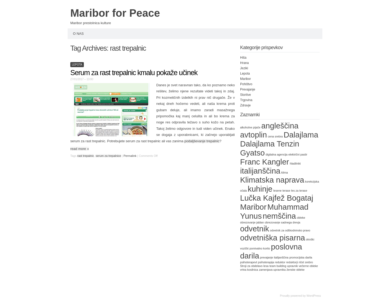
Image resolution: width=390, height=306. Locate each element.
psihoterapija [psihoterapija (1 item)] (266, 262)
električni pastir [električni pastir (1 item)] (297, 154)
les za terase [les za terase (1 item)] (299, 190)
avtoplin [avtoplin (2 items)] (253, 134)
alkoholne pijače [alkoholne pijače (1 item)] (250, 127)
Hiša (243, 57)
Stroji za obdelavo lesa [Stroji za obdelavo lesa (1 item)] (254, 266)
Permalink (129, 155)
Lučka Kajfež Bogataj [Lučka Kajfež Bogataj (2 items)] (276, 197)
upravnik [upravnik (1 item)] (292, 266)
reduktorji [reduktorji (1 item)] (292, 262)
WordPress (313, 295)
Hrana (244, 63)
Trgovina (246, 100)
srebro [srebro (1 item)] (309, 262)
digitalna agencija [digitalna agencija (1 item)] (276, 154)
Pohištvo (246, 84)
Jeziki (244, 68)
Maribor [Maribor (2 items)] (253, 206)
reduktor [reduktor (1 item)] (280, 262)
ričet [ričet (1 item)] (301, 262)
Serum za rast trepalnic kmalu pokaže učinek (133, 73)
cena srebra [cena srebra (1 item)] (275, 136)
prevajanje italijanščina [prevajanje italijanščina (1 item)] (274, 257)
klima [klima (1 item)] (284, 172)
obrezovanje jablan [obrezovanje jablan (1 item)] (252, 222)
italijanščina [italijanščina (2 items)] (260, 170)
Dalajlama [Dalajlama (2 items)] (301, 134)
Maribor (245, 79)
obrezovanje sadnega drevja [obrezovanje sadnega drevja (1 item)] (282, 222)
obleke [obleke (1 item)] (301, 217)
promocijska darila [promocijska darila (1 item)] (300, 257)
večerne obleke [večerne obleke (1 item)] (308, 266)
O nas (78, 34)
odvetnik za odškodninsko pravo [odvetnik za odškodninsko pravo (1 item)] (290, 230)
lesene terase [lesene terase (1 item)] (281, 190)
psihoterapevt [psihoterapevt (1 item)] (248, 262)
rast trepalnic (85, 155)
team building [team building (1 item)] (278, 266)
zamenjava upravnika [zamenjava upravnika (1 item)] (272, 269)
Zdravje (245, 105)
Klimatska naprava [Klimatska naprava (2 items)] (272, 179)
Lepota (77, 64)
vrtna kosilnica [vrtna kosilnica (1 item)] (249, 269)
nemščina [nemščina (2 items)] (279, 216)
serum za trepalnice (108, 155)
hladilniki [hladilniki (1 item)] (295, 163)
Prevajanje (247, 89)
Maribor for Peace (115, 13)
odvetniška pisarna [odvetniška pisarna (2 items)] (272, 237)
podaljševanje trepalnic (201, 141)
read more (79, 149)
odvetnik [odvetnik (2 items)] (254, 228)
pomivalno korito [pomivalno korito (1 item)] (259, 248)
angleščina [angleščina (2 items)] (279, 125)
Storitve (245, 95)
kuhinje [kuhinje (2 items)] (260, 188)
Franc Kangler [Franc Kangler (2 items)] (264, 161)
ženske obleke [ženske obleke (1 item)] (296, 269)
